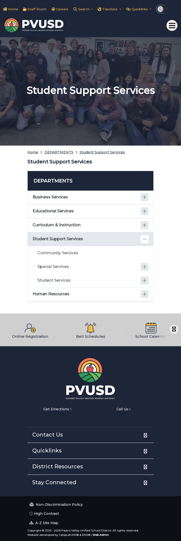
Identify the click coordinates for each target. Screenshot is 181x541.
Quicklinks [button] (140, 9)
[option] (30, 329)
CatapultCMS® (69, 535)
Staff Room (36, 9)
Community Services (57, 253)
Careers (62, 9)
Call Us (123, 409)
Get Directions (57, 409)
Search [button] (84, 9)
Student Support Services (102, 152)
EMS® (86, 535)
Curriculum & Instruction (56, 225)
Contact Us (47, 434)
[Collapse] (144, 239)
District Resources (57, 466)
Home (13, 9)
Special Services (53, 266)
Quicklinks (47, 450)
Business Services (50, 197)
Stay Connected (54, 482)
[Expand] (144, 197)
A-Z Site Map (43, 523)
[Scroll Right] (174, 329)
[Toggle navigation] (172, 25)
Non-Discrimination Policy (56, 504)
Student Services (54, 280)
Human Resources (51, 294)
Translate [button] (110, 9)
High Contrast (46, 513)
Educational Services (53, 211)
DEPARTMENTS (59, 152)
